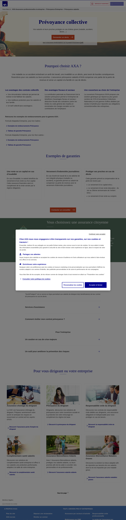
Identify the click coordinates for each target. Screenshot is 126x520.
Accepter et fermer (95, 285)
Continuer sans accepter (97, 234)
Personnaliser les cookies (73, 285)
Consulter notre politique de (36, 279)
